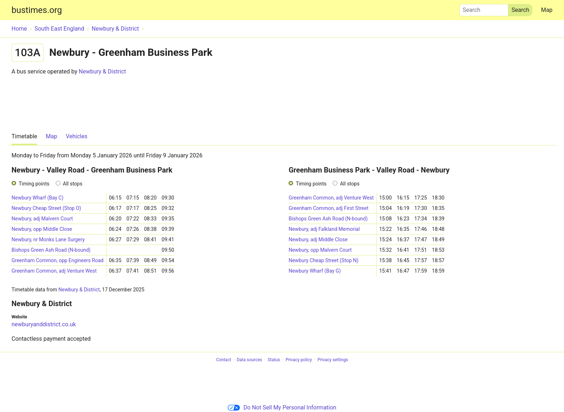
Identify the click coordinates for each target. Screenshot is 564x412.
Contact (223, 359)
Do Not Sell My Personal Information (282, 407)
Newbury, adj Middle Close (317, 239)
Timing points (34, 184)
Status (274, 359)
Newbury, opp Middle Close (42, 229)
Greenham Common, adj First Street (328, 208)
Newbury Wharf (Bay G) (314, 271)
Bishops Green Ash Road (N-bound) (51, 250)
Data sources (249, 359)
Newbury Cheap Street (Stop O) (46, 208)
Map (546, 9)
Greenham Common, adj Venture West (54, 271)
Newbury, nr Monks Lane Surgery (48, 239)
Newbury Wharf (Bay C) (37, 198)
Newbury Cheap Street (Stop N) (323, 260)
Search (483, 8)
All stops (72, 184)
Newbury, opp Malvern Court (319, 250)
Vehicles (76, 136)
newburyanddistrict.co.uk (44, 324)
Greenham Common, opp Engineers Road (58, 260)
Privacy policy (299, 359)
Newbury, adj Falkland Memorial (324, 229)
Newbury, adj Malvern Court (42, 218)
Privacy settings (333, 359)
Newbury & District (102, 71)
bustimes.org (37, 10)
